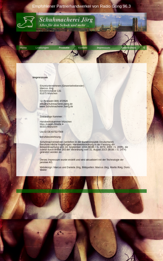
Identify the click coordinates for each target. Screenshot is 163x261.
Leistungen (42, 47)
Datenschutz (128, 47)
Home (23, 47)
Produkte (64, 47)
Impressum (103, 47)
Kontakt (82, 47)
